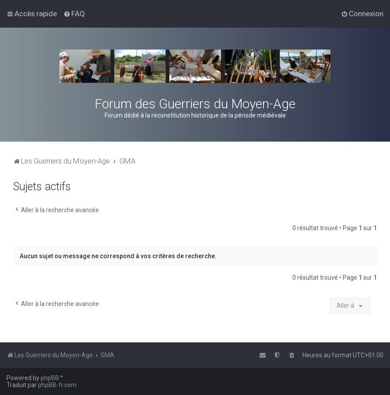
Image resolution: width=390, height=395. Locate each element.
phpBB (50, 377)
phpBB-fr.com (57, 384)
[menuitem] (74, 13)
